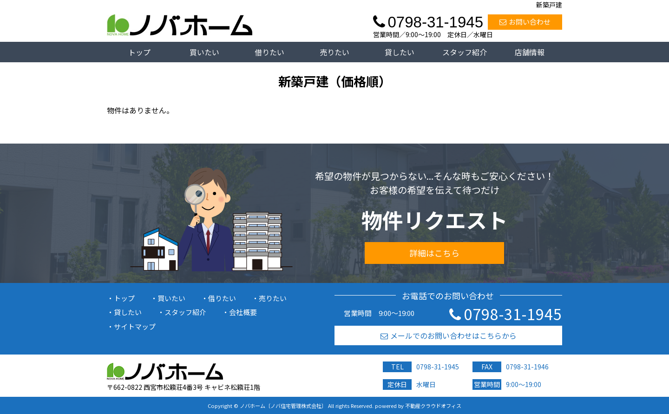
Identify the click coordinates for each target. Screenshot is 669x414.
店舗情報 (529, 52)
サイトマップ (135, 326)
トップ (139, 52)
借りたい (269, 52)
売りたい (334, 52)
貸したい (399, 52)
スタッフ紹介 (464, 52)
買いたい (204, 52)
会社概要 (243, 312)
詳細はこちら (434, 253)
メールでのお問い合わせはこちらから (448, 335)
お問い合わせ (525, 21)
